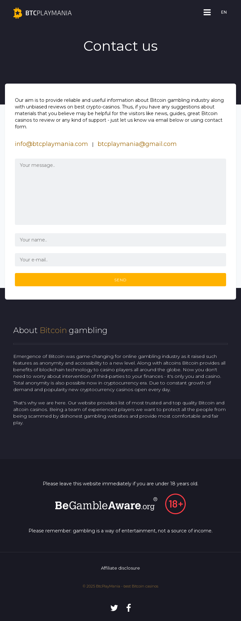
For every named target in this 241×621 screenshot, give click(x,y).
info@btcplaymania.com (51, 144)
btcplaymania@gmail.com (137, 144)
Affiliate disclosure (120, 568)
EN (224, 12)
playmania (42, 13)
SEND (120, 279)
